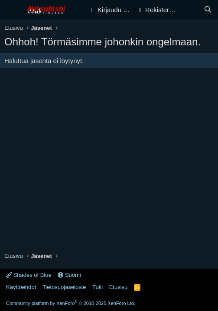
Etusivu (118, 287)
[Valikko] (12, 10)
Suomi (69, 275)
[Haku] (207, 10)
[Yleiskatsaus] (190, 10)
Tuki (97, 287)
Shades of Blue (29, 275)
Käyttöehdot (21, 287)
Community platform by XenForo (70, 303)
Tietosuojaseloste (64, 287)
